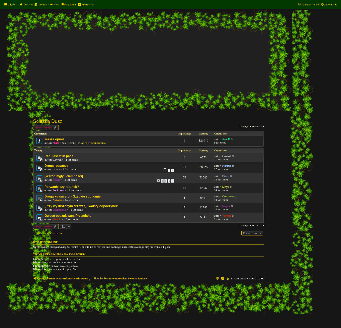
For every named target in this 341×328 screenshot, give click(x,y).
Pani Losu (58, 190)
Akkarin (57, 200)
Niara (56, 143)
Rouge (56, 179)
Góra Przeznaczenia (93, 143)
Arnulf (226, 139)
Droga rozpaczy (56, 165)
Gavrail (57, 159)
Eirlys (225, 186)
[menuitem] (26, 4)
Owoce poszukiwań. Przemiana (68, 215)
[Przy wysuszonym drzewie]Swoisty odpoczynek (81, 206)
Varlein (57, 219)
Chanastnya (59, 209)
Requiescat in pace (59, 156)
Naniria (226, 165)
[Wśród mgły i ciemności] (64, 176)
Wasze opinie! (55, 139)
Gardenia (228, 196)
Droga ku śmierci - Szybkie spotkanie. (73, 196)
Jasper (226, 206)
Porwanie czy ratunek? (62, 186)
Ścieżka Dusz (47, 121)
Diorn (225, 176)
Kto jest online (45, 242)
